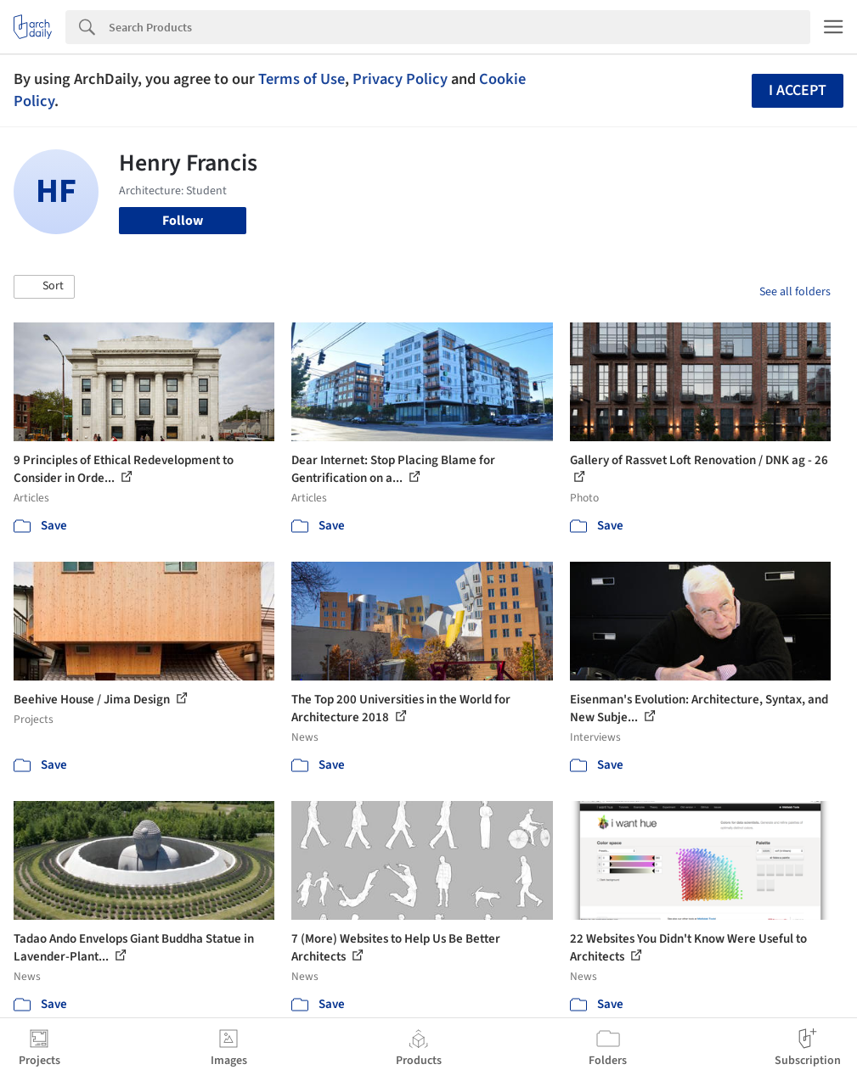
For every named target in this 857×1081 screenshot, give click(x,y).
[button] (44, 287)
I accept (797, 90)
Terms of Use (301, 79)
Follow (182, 220)
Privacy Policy (400, 79)
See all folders (795, 292)
